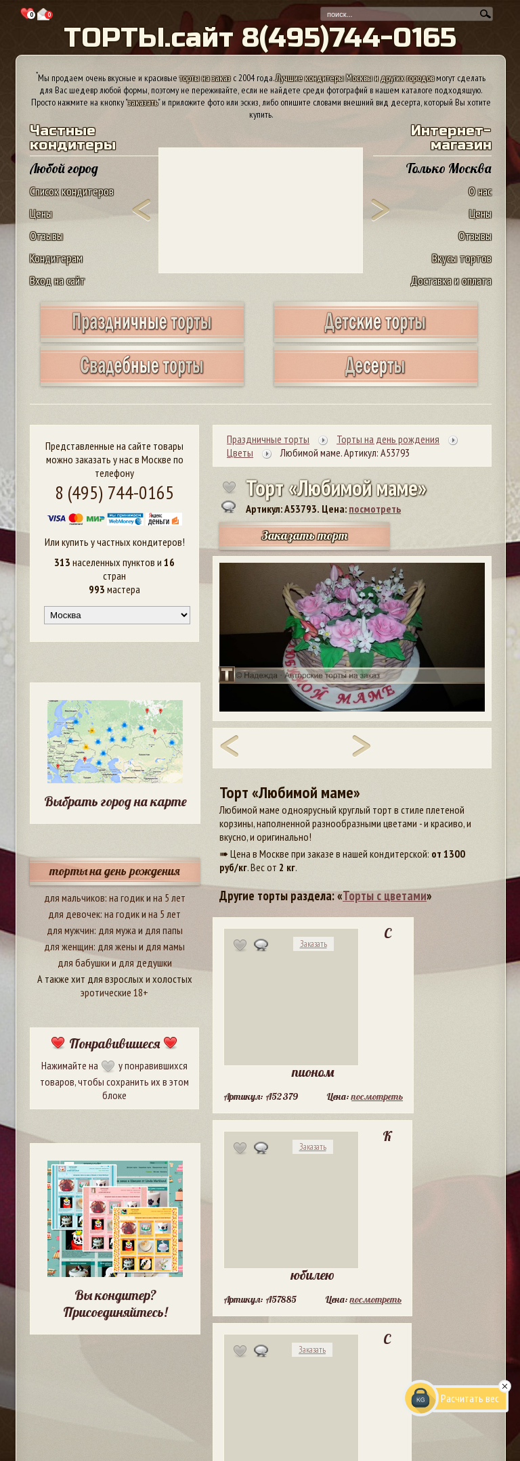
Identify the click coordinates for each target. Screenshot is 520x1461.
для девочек (74, 914)
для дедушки (145, 962)
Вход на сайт (57, 280)
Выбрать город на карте (115, 801)
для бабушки (84, 962)
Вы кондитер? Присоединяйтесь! (115, 1303)
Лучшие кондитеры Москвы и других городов (355, 78)
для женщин (68, 946)
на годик (126, 897)
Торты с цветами (385, 895)
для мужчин (70, 930)
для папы (164, 930)
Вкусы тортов (462, 258)
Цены (41, 213)
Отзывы (46, 236)
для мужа (117, 930)
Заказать (313, 944)
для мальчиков (74, 897)
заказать (143, 102)
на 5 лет (169, 897)
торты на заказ (205, 78)
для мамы (165, 946)
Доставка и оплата (451, 280)
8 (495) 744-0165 (114, 492)
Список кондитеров (72, 191)
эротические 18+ (114, 992)
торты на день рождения (114, 871)
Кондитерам (56, 258)
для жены (117, 946)
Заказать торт (304, 535)
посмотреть (375, 508)
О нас (480, 191)
